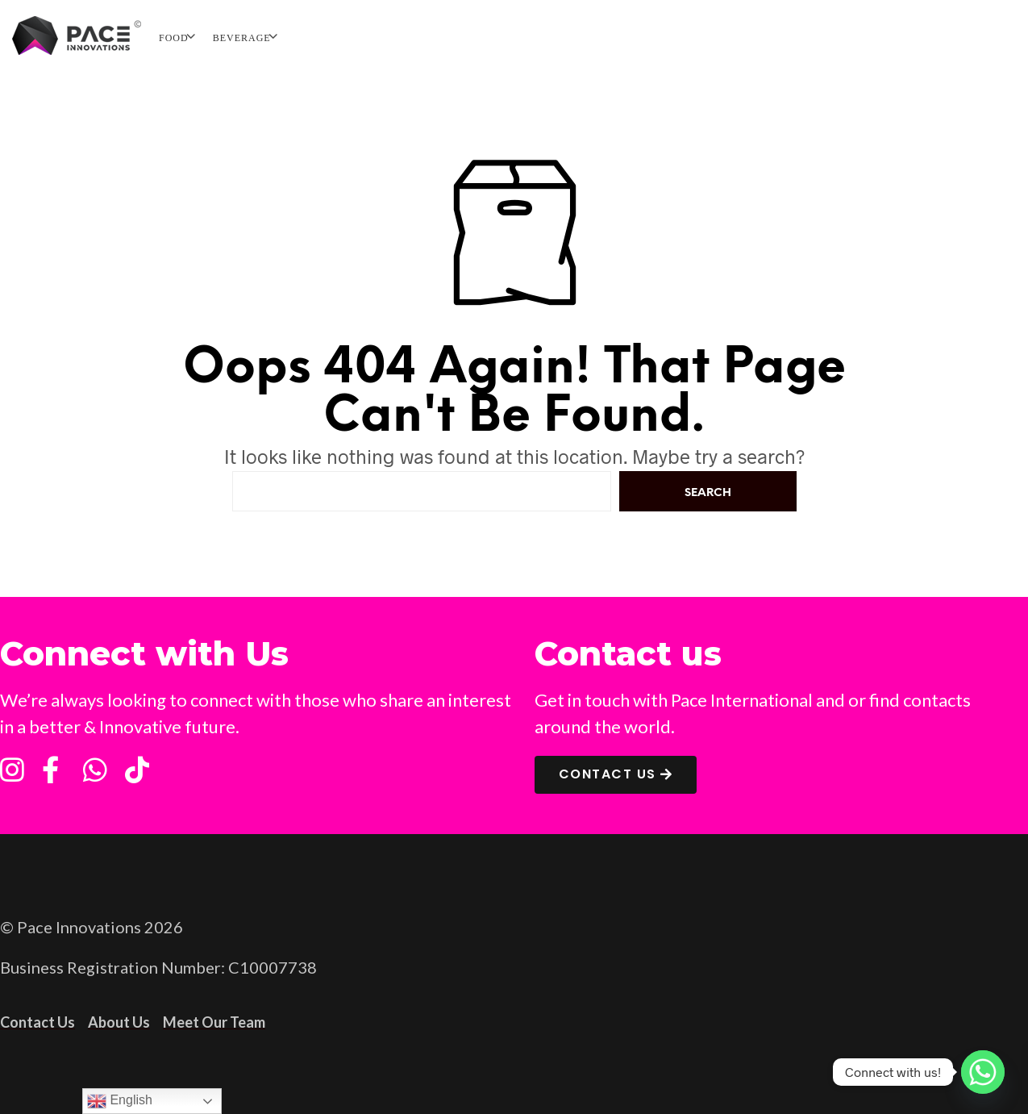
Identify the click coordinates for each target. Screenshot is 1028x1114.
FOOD (174, 38)
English (119, 1101)
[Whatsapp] (983, 1072)
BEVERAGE (242, 38)
